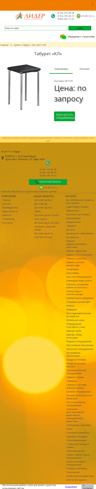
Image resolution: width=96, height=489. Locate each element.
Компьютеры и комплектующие (74, 293)
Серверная (71, 380)
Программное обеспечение (73, 354)
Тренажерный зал (75, 450)
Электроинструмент (76, 479)
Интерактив (72, 237)
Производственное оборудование (76, 372)
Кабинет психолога (76, 258)
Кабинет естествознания (79, 254)
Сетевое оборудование (78, 391)
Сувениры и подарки (76, 436)
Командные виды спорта (79, 280)
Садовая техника (75, 377)
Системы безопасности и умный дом (79, 397)
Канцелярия (72, 269)
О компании (8, 219)
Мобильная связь (75, 320)
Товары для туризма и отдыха (77, 446)
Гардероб (71, 225)
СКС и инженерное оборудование (76, 404)
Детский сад (40, 203)
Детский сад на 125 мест (47, 215)
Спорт (69, 428)
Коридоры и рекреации (78, 301)
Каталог (6, 203)
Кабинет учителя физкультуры (75, 264)
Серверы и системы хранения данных (76, 386)
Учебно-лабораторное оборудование (78, 456)
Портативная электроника (80, 345)
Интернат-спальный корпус (44, 228)
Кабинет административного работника (76, 244)
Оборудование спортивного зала (75, 325)
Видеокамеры (73, 218)
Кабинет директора (76, 250)
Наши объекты (10, 211)
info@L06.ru (87, 16)
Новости (6, 215)
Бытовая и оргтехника (77, 214)
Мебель (70, 305)
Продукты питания (76, 359)
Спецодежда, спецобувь (78, 425)
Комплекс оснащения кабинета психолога (77, 286)
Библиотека (72, 210)
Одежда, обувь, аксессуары (74, 336)
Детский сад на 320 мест (47, 222)
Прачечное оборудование (79, 349)
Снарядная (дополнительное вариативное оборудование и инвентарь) (75, 415)
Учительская (72, 472)
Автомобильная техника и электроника (80, 201)
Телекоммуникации (76, 440)
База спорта (40, 219)
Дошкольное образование (80, 233)
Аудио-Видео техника (77, 206)
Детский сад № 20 (43, 233)
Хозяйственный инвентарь (80, 476)
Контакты (7, 222)
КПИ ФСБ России (43, 237)
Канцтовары (72, 272)
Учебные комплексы (76, 468)
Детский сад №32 (43, 199)
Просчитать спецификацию (65, 116)
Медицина (71, 309)
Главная (4, 45)
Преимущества (10, 207)
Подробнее (71, 486)
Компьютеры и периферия (80, 298)
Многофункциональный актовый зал (78, 315)
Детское (70, 229)
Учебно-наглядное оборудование (76, 463)
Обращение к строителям (76, 36)
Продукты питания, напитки (76, 365)
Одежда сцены (73, 330)
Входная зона (73, 222)
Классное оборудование (79, 276)
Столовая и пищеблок (77, 432)
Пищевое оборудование (78, 341)
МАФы (37, 211)
